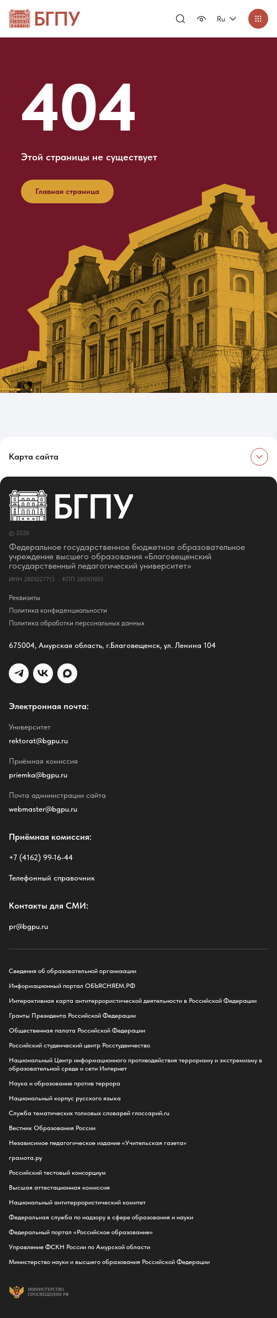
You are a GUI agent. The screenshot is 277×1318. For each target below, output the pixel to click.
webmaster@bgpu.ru (43, 808)
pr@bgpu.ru (28, 926)
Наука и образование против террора (64, 1083)
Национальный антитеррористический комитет (77, 1202)
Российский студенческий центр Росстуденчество (79, 1045)
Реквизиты (24, 597)
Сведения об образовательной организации (72, 971)
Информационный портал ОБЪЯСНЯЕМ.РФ (72, 986)
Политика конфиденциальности (58, 610)
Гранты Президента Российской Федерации (72, 1015)
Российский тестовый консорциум (57, 1172)
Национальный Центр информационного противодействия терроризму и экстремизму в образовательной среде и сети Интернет (135, 1064)
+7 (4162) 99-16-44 (41, 857)
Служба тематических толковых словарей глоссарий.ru (89, 1113)
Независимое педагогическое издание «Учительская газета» (98, 1143)
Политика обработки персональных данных (77, 623)
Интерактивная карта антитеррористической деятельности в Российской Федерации (133, 1000)
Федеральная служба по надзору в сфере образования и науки (101, 1217)
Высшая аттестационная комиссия (59, 1187)
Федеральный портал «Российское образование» (81, 1232)
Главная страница (67, 191)
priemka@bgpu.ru (38, 774)
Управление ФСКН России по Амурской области (79, 1247)
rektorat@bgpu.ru (38, 740)
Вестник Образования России (52, 1128)
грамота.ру (25, 1158)
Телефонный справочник (52, 877)
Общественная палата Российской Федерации (77, 1030)
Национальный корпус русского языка (65, 1098)
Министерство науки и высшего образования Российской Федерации (109, 1262)
